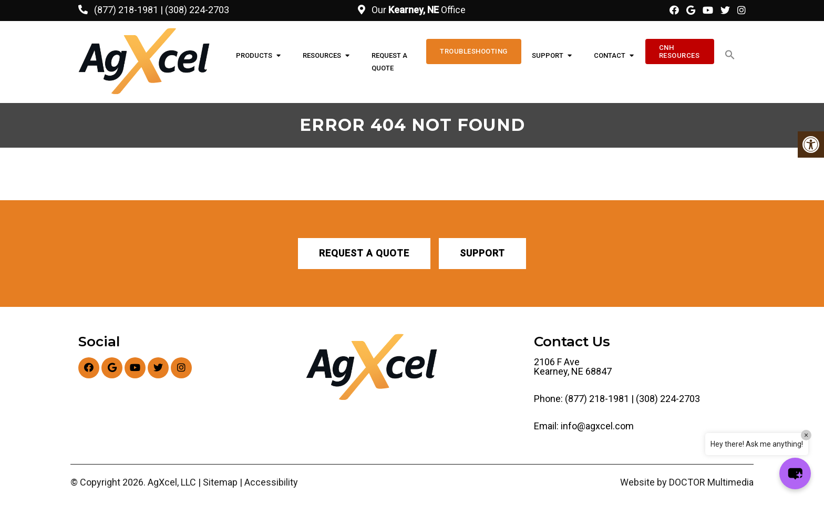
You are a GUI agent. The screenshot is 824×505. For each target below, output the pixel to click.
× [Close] (806, 435)
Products (254, 55)
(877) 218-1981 (126, 9)
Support (547, 55)
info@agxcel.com (597, 426)
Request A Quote (389, 61)
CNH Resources (679, 51)
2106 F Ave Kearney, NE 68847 (573, 366)
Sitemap (220, 482)
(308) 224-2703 (197, 9)
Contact (609, 55)
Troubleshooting (474, 51)
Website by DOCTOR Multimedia (687, 482)
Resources (322, 55)
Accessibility (271, 482)
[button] (730, 55)
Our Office (417, 9)
